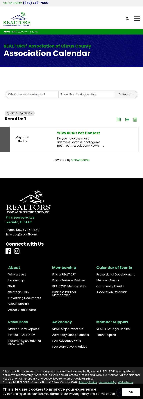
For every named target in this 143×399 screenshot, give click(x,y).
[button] (118, 119)
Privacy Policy (88, 382)
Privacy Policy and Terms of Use (92, 394)
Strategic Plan (18, 292)
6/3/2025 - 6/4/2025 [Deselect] (19, 113)
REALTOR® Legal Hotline (113, 329)
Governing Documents (24, 298)
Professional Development (115, 274)
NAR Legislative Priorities (69, 346)
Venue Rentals (18, 303)
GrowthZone (80, 160)
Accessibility (107, 382)
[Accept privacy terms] (131, 392)
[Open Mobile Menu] (137, 18)
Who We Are (17, 274)
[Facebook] (8, 251)
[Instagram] (16, 251)
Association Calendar (111, 292)
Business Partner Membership (64, 294)
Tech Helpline (106, 334)
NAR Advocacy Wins (66, 340)
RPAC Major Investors (67, 329)
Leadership (16, 280)
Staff (11, 286)
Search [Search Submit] (126, 94)
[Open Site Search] (127, 19)
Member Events (107, 280)
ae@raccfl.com (26, 234)
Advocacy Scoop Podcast (70, 334)
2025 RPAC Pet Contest (78, 133)
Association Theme (22, 309)
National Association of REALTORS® (24, 342)
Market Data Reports (23, 329)
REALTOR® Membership (69, 286)
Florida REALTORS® (21, 334)
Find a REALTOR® (64, 274)
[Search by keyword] (32, 94)
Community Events (110, 286)
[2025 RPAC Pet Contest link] (43, 139)
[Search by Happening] (86, 94)
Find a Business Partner (68, 280)
